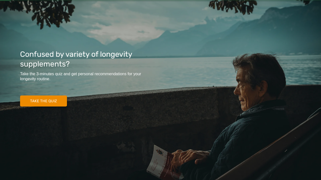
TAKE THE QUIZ (43, 101)
